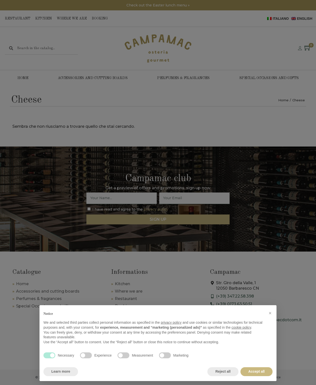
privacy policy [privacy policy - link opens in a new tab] (171, 322)
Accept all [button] (256, 371)
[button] (270, 313)
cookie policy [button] (241, 327)
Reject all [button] (222, 371)
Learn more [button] (60, 371)
